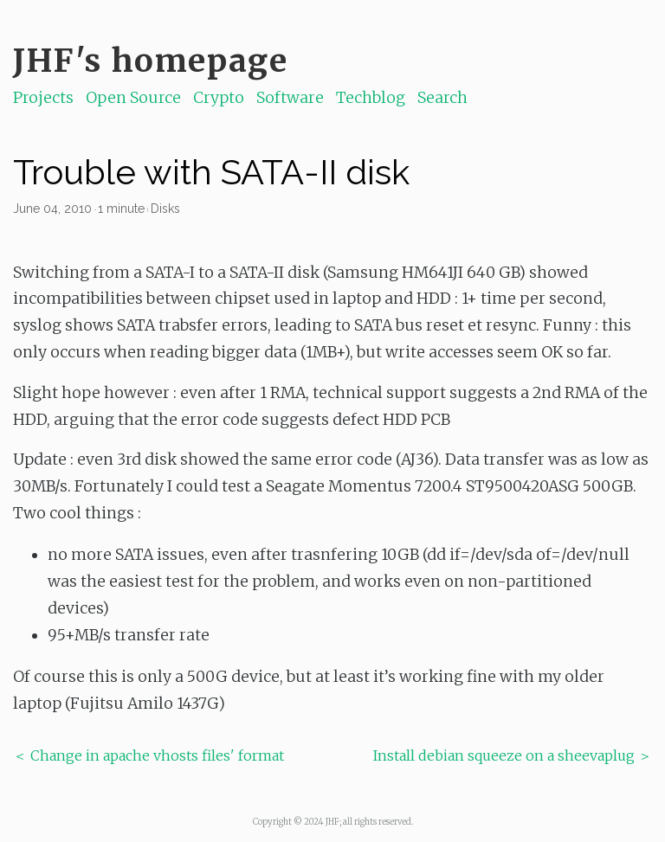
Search (442, 97)
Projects (43, 97)
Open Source (133, 97)
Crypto (218, 97)
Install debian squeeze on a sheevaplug (504, 755)
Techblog (370, 97)
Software (290, 97)
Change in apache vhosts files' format (157, 755)
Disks (165, 208)
